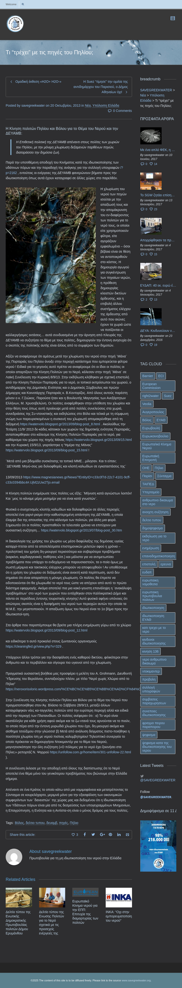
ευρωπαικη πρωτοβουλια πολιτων (152, 596)
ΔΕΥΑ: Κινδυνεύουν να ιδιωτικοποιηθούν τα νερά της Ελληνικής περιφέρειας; (158, 331)
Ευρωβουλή (151, 428)
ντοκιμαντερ (151, 671)
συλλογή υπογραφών (151, 689)
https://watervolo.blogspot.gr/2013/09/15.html (98, 440)
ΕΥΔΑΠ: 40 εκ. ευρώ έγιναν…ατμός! (158, 285)
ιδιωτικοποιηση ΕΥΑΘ (153, 618)
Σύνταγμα (164, 476)
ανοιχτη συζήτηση (155, 512)
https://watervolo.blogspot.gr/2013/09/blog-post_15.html (46, 450)
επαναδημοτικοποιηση (158, 556)
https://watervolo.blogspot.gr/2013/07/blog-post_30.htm (81, 530)
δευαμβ (51, 823)
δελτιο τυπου (35, 823)
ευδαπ (147, 572)
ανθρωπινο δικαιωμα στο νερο (157, 502)
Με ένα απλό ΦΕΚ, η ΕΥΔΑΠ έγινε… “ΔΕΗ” (158, 150)
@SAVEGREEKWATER (158, 780)
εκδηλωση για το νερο (154, 538)
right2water (150, 396)
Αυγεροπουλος (153, 412)
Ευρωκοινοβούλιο (155, 436)
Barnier (147, 376)
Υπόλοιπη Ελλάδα (105, 105)
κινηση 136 (150, 651)
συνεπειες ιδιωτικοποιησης (154, 713)
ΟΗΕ (146, 468)
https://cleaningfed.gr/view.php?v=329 (33, 646)
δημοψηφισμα (152, 528)
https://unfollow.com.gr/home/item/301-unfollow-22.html (90, 752)
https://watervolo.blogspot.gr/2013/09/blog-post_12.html (46, 630)
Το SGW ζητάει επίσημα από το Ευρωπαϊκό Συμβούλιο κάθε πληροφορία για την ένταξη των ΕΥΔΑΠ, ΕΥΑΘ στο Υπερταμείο (158, 195)
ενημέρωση (150, 548)
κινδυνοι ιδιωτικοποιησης (154, 641)
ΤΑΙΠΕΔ (148, 484)
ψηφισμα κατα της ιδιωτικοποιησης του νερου (157, 746)
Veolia (146, 404)
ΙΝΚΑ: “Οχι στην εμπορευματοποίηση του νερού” (121, 916)
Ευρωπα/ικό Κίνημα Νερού (156, 446)
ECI (161, 376)
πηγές (63, 823)
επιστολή (148, 564)
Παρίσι (147, 476)
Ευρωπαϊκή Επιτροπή (150, 458)
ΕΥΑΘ (161, 420)
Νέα (88, 105)
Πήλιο (74, 823)
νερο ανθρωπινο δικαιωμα (154, 661)
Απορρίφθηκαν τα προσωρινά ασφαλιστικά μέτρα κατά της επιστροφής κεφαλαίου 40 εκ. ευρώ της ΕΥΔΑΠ (158, 240)
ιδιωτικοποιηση (153, 608)
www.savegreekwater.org (136, 980)
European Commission (151, 386)
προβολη (149, 679)
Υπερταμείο (150, 492)
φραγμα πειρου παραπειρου (153, 725)
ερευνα (166, 564)
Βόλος (19, 823)
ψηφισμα (148, 735)
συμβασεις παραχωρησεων (154, 701)
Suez (168, 396)
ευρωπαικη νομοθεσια (150, 582)
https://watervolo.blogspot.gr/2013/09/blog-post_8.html (60, 424)
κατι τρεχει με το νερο (154, 629)
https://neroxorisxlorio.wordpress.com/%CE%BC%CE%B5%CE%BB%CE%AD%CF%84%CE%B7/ (78, 689)
